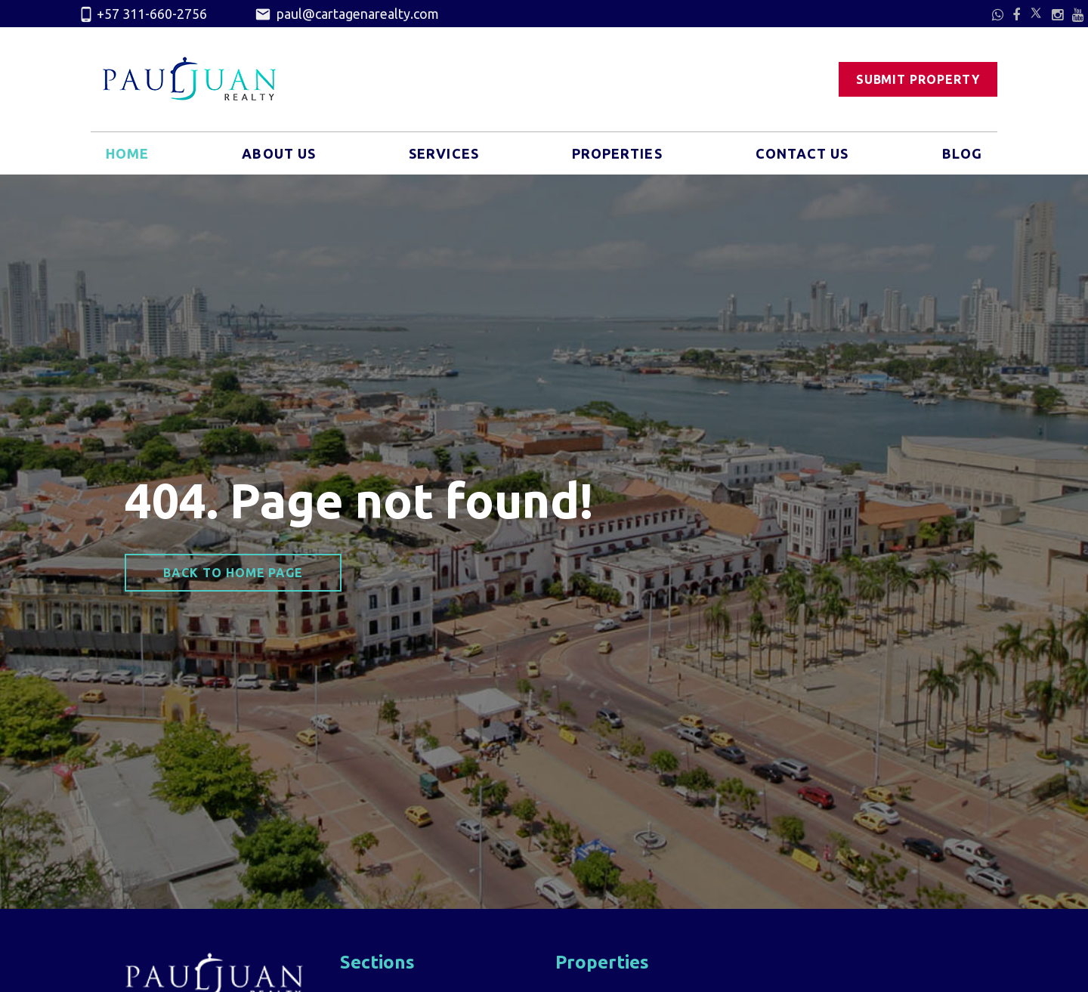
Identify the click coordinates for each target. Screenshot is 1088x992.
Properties (617, 153)
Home (127, 153)
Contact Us (802, 153)
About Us (279, 153)
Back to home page (233, 572)
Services (444, 153)
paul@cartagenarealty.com (347, 14)
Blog (962, 153)
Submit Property (918, 79)
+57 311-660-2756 (142, 14)
